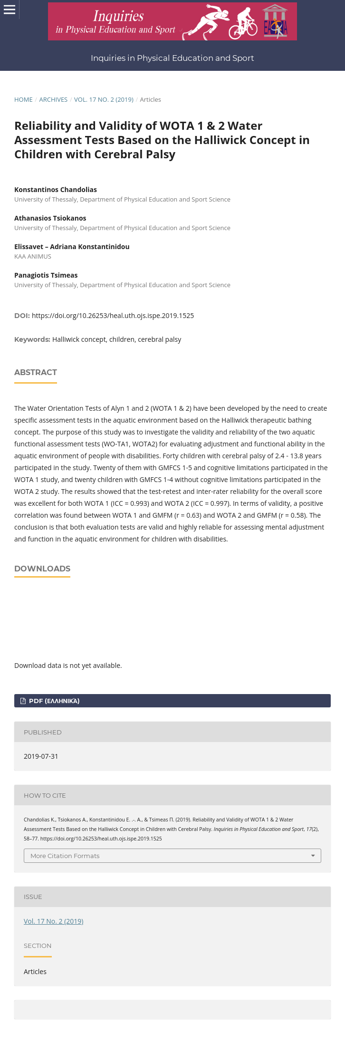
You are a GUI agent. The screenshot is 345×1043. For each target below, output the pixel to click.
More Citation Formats (64, 856)
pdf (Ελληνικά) (53, 701)
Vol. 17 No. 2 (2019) (104, 99)
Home (23, 99)
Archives (53, 99)
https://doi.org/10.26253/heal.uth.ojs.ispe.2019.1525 (113, 315)
